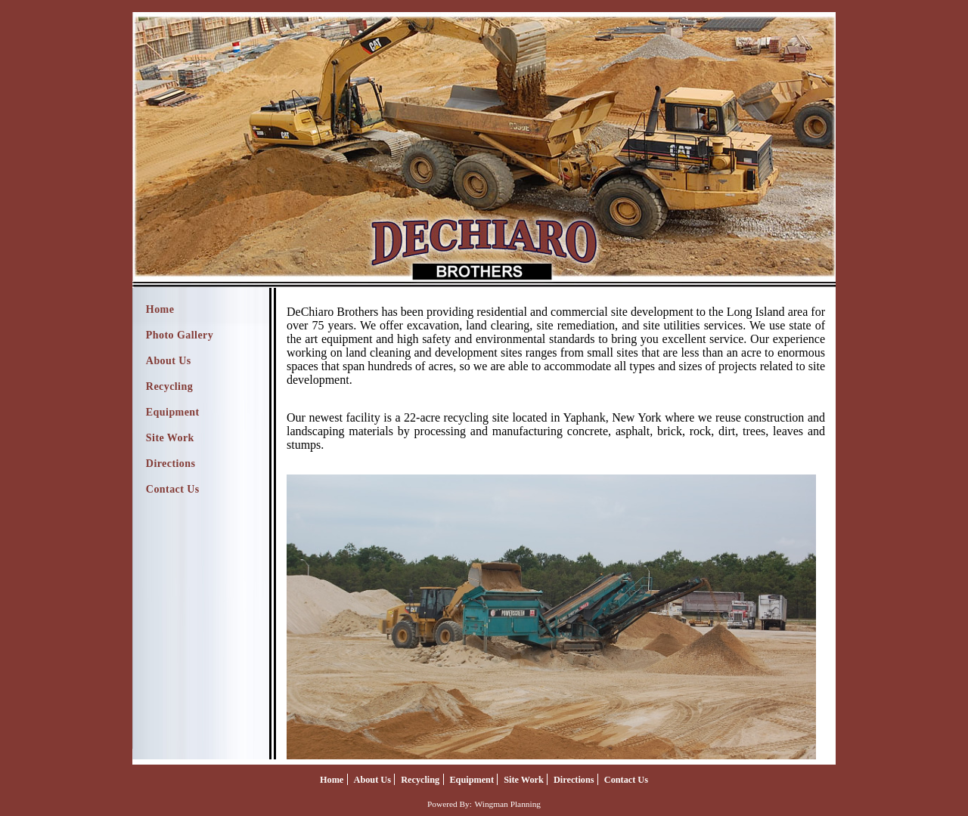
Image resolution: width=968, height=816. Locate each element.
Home (160, 309)
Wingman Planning (507, 803)
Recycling (169, 386)
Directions (171, 463)
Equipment (173, 412)
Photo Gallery (179, 335)
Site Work (170, 438)
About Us (168, 360)
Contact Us (173, 489)
